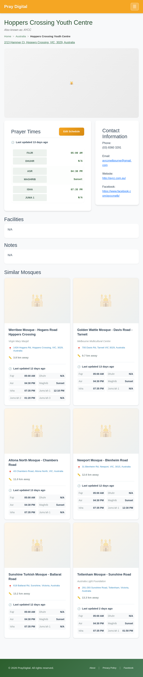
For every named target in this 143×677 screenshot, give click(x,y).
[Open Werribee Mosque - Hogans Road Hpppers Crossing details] (37, 301)
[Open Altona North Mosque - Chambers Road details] (37, 432)
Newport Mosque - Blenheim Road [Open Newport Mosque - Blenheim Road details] (105, 462)
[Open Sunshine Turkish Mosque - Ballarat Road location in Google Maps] (39, 590)
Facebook (127, 668)
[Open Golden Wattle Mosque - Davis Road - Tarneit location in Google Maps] (106, 349)
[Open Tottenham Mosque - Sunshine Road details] (106, 549)
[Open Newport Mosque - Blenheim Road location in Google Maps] (108, 470)
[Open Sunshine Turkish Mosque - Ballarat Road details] (37, 549)
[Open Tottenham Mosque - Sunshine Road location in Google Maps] (108, 598)
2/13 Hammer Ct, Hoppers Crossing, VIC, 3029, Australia (39, 42)
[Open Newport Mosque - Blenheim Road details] (106, 432)
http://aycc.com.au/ (114, 178)
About (88, 668)
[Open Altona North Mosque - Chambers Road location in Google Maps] (39, 475)
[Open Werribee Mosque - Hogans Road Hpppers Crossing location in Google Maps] (39, 350)
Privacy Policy (107, 668)
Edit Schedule (70, 132)
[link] (37, 343)
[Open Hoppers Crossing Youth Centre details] (71, 83)
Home (7, 36)
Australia (21, 36)
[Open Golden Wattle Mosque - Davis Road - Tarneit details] (106, 301)
